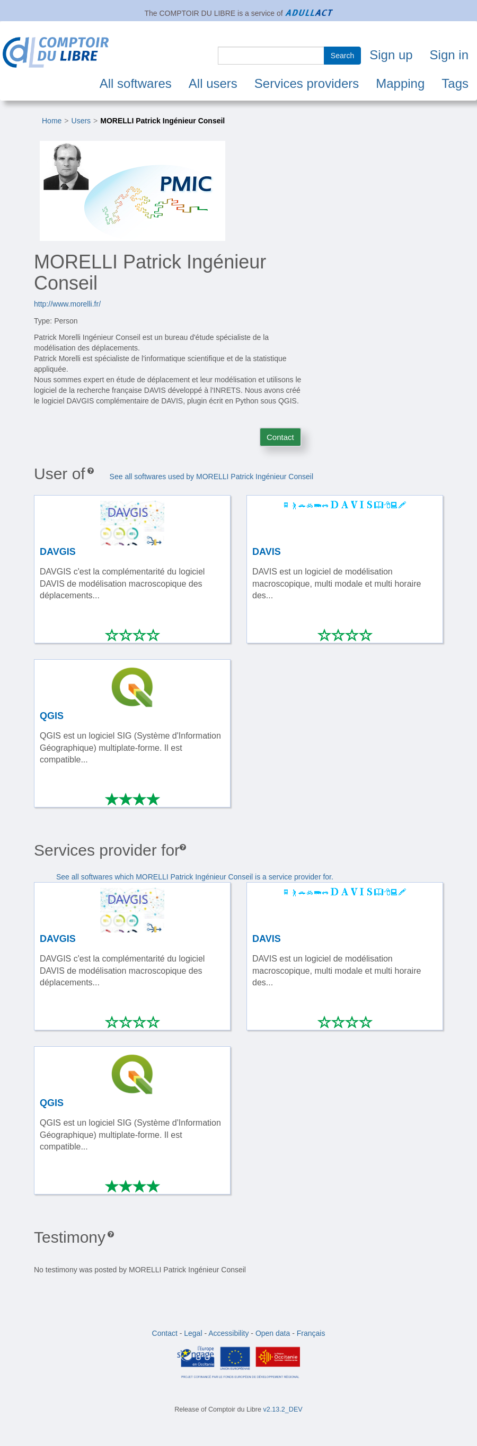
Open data (272, 1333)
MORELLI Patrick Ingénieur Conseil (162, 120)
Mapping (400, 83)
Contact (280, 437)
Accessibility (228, 1333)
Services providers (306, 83)
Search (342, 55)
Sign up (390, 55)
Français (311, 1333)
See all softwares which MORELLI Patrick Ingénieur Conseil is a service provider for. (194, 877)
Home (51, 120)
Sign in (449, 55)
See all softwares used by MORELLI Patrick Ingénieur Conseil (211, 476)
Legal (193, 1333)
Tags (455, 83)
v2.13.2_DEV (283, 1409)
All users (213, 83)
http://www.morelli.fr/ (67, 304)
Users (81, 120)
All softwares (136, 83)
